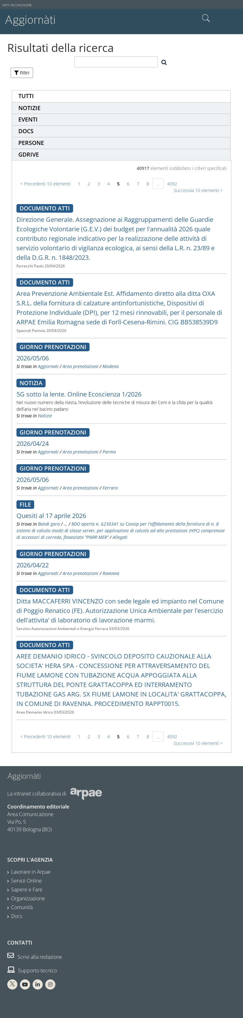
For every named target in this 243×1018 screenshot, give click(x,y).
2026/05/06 (32, 358)
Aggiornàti (30, 20)
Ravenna (111, 573)
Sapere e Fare (26, 889)
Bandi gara (49, 524)
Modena (111, 366)
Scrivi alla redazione (34, 956)
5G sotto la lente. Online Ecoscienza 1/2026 (78, 394)
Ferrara (110, 488)
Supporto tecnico (32, 970)
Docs (16, 916)
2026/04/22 (32, 565)
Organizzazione (28, 898)
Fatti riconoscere (17, 5)
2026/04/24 (32, 443)
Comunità (22, 907)
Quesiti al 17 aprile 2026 (51, 515)
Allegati (120, 537)
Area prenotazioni (80, 366)
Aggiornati (48, 366)
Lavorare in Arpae (31, 871)
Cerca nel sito (206, 18)
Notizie (45, 416)
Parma (109, 452)
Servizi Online (26, 880)
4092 (172, 184)
